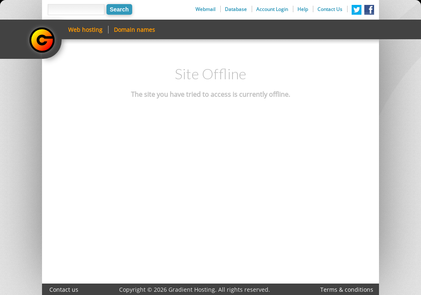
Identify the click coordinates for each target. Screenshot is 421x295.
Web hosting (85, 30)
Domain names (134, 30)
